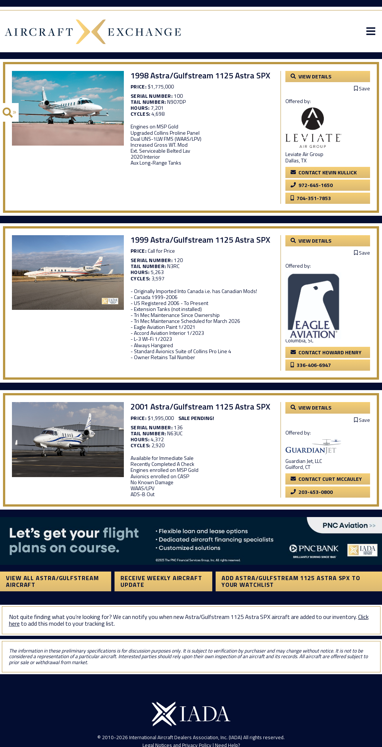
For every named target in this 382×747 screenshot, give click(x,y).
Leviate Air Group (304, 154)
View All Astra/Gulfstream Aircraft (52, 581)
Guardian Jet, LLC (303, 461)
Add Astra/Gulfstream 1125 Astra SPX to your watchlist (291, 581)
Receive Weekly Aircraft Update (161, 581)
